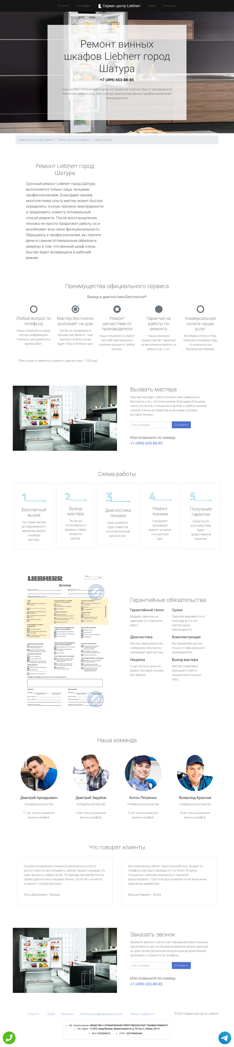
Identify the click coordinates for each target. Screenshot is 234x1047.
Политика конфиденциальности (101, 1014)
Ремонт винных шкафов (73, 139)
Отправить (181, 424)
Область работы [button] (141, 1014)
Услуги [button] (62, 5)
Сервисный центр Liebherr (35, 139)
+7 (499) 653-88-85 (117, 80)
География (83, 5)
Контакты (169, 5)
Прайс (152, 5)
